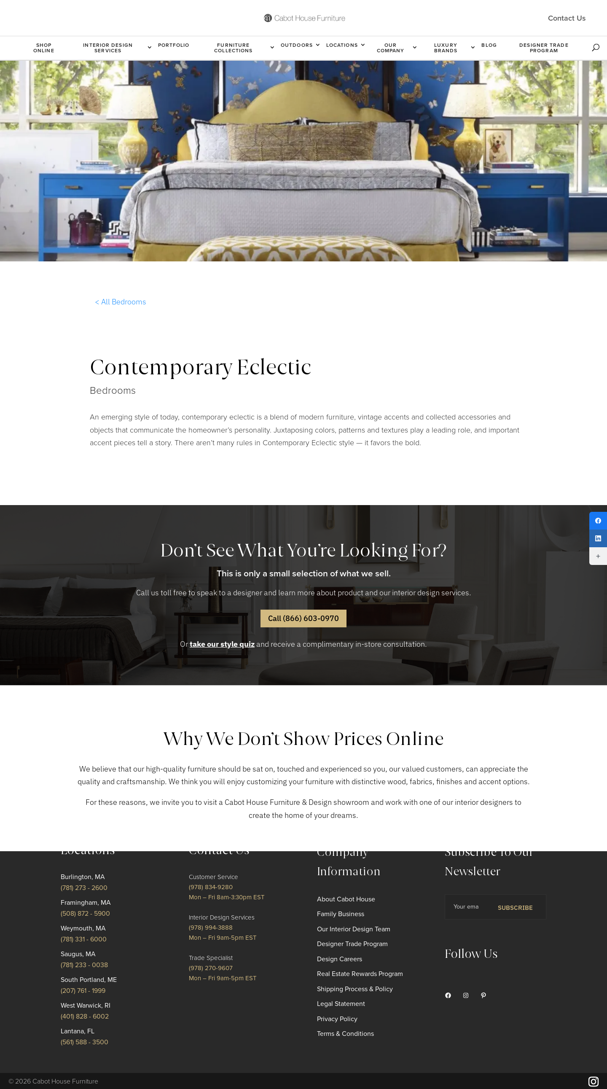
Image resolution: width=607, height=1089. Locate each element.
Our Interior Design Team (353, 929)
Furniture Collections (233, 48)
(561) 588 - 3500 (84, 1042)
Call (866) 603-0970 (303, 618)
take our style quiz (222, 644)
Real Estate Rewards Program (360, 974)
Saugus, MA (78, 954)
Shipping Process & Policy (355, 989)
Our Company (391, 48)
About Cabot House (346, 899)
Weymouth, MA (83, 928)
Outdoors (297, 45)
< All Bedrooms (120, 302)
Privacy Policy (337, 1019)
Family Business (340, 914)
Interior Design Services (108, 48)
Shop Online (43, 48)
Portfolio (174, 45)
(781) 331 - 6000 (84, 939)
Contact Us (567, 17)
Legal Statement (341, 1004)
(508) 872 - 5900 (85, 913)
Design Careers (339, 959)
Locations (342, 45)
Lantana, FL (77, 1031)
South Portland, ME (89, 980)
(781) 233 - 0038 (84, 965)
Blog (489, 45)
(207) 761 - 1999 (83, 991)
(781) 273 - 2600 (84, 888)
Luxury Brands (446, 48)
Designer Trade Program (543, 48)
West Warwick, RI (85, 1005)
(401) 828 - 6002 (85, 1016)
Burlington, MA (83, 877)
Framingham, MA (86, 902)
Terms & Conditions (345, 1034)
